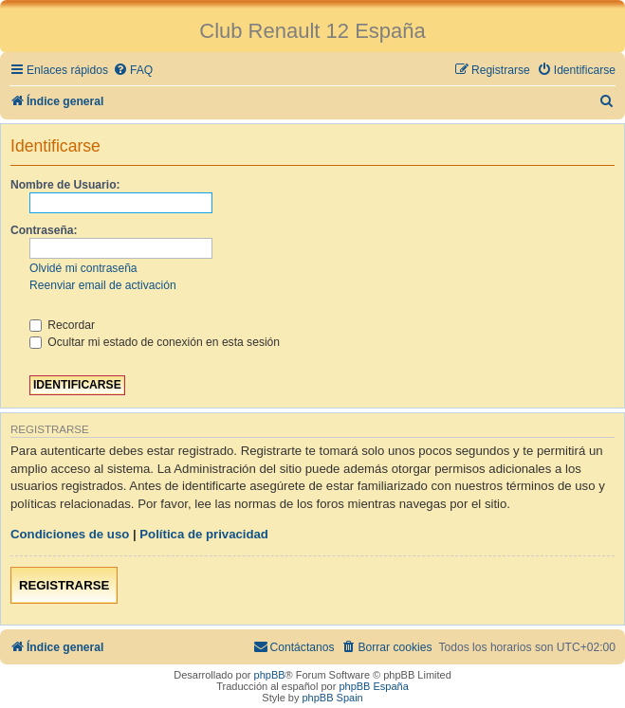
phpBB (269, 675)
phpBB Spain (332, 697)
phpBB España (373, 686)
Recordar (62, 325)
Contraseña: (44, 230)
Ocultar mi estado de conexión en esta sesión (154, 342)
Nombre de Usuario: (65, 184)
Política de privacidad (203, 534)
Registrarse (64, 585)
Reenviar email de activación (102, 285)
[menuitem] (133, 70)
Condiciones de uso (69, 534)
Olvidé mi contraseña (83, 268)
